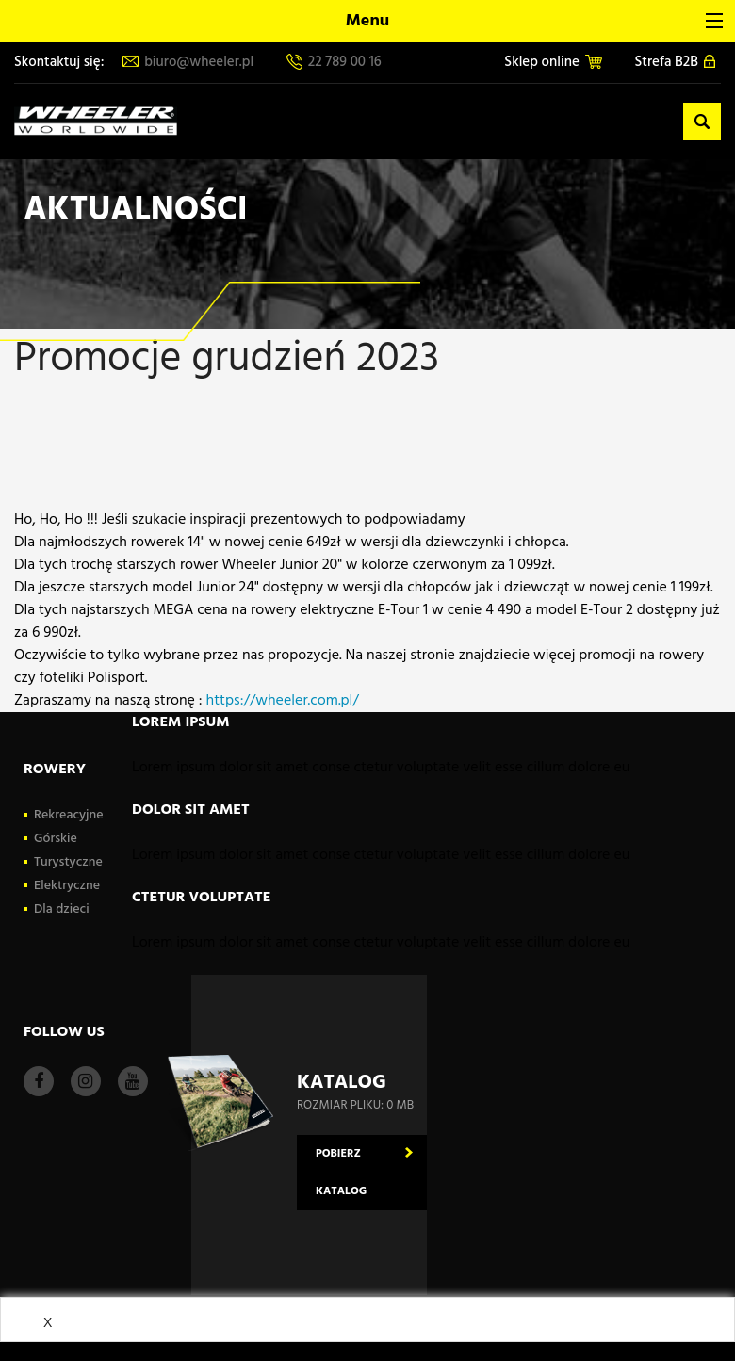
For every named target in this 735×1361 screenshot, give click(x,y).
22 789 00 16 (334, 62)
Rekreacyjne (69, 815)
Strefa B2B (675, 62)
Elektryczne (67, 886)
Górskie (55, 839)
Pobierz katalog (341, 1172)
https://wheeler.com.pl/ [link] (282, 701)
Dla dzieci (62, 909)
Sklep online (552, 62)
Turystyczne (68, 862)
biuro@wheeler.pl (187, 62)
